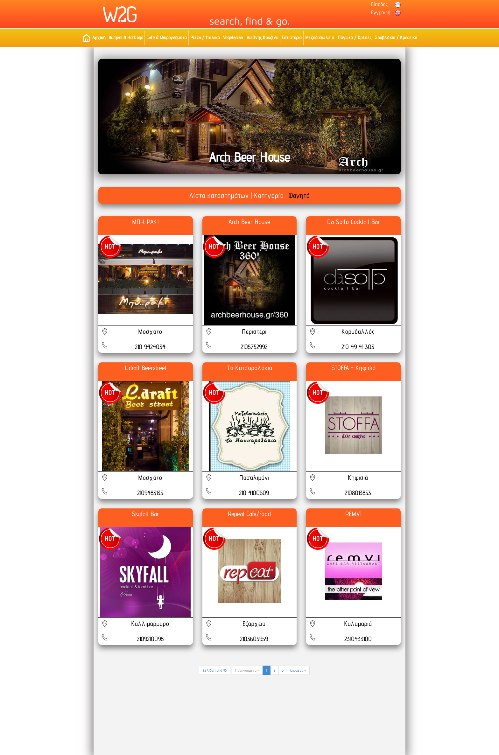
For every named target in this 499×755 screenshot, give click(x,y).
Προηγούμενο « (247, 670)
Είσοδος (379, 4)
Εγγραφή (380, 12)
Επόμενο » (298, 670)
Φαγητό (299, 195)
